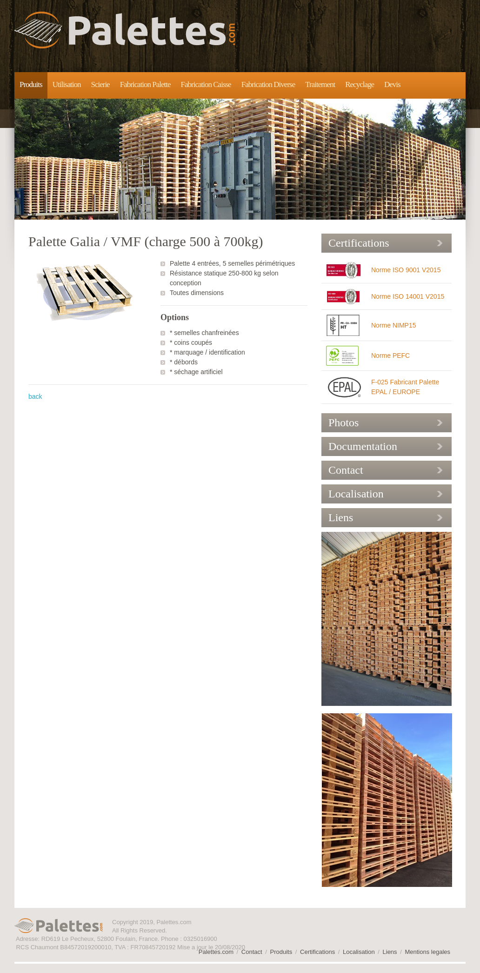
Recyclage (359, 84)
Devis (392, 84)
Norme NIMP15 (393, 325)
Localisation (356, 494)
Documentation (362, 446)
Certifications (358, 243)
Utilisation (67, 84)
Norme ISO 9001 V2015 (405, 270)
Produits (31, 84)
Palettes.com (124, 30)
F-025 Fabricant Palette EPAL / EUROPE (405, 387)
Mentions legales (427, 951)
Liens (340, 517)
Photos (343, 422)
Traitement (320, 84)
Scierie (100, 84)
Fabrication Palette (145, 84)
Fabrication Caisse (206, 84)
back (35, 396)
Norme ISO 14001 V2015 (407, 296)
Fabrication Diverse (268, 84)
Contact (345, 470)
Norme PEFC (390, 355)
